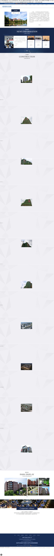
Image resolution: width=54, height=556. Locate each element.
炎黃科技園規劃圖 (1, 351)
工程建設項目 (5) (1, 142)
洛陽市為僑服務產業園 (33, 502)
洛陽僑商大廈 (44, 502)
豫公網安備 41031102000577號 (33, 553)
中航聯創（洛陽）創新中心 (32, 493)
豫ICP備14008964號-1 (28, 553)
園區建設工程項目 (1, 100)
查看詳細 (31, 44)
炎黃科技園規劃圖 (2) (2, 393)
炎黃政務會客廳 (44, 493)
